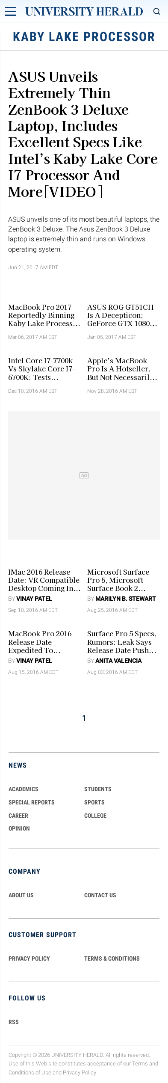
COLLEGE (95, 815)
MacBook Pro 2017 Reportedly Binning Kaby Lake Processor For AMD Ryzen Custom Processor (44, 315)
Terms (140, 1063)
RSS (14, 1021)
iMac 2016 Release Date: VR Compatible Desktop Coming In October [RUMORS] (44, 580)
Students (98, 789)
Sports (94, 802)
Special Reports (32, 802)
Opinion (19, 828)
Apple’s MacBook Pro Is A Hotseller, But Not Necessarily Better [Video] (120, 368)
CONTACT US (100, 895)
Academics (23, 789)
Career (18, 815)
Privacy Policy (79, 1072)
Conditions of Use (30, 1072)
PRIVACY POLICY (29, 958)
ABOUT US (21, 895)
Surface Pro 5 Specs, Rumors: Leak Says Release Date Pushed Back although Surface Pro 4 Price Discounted (122, 641)
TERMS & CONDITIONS (112, 958)
